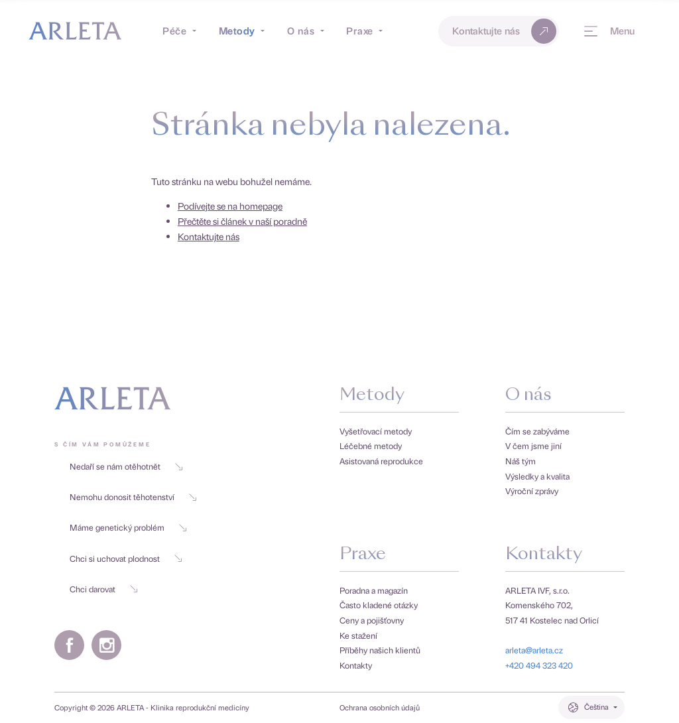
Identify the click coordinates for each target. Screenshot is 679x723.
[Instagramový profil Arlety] (106, 645)
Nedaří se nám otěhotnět (126, 466)
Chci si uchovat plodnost (126, 558)
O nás (528, 395)
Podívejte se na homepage (230, 206)
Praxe (363, 555)
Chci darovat (104, 588)
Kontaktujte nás (505, 31)
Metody (372, 395)
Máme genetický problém (128, 527)
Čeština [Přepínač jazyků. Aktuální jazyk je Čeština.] (596, 707)
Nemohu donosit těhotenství (133, 496)
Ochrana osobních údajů (380, 707)
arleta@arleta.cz (534, 649)
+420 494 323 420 (539, 665)
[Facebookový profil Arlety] (69, 645)
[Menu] (609, 31)
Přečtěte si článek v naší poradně (242, 221)
